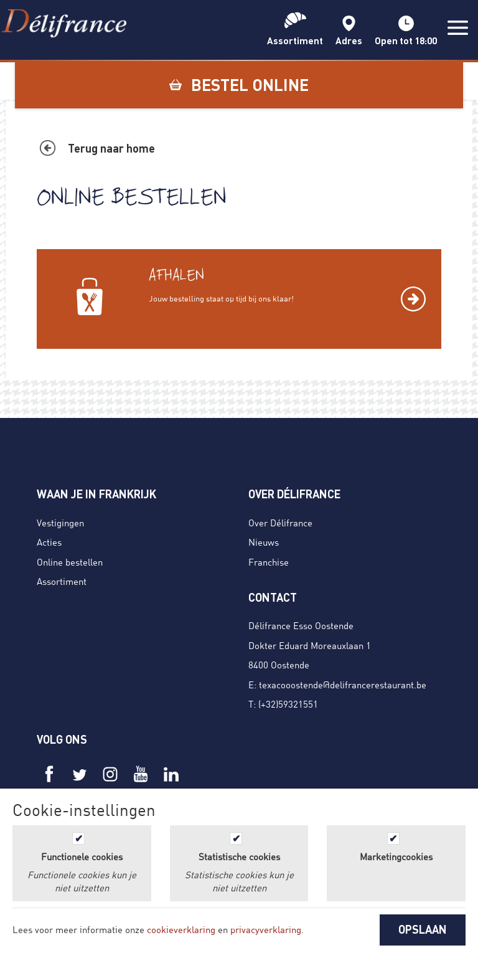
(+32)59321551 (288, 703)
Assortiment (62, 581)
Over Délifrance (280, 522)
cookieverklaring (181, 929)
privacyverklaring (265, 929)
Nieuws (263, 542)
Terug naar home (111, 148)
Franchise (268, 561)
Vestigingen (60, 522)
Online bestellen (70, 561)
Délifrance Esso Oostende (301, 625)
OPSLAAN (422, 929)
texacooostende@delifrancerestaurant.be (342, 684)
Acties (49, 542)
